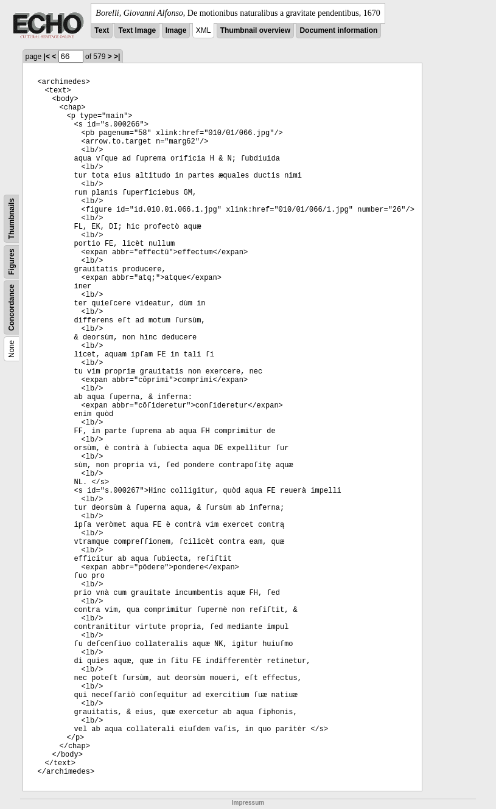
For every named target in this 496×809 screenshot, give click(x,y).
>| (117, 56)
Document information (338, 30)
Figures (11, 262)
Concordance (11, 307)
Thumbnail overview (255, 30)
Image (176, 30)
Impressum (248, 802)
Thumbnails (11, 218)
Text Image (137, 30)
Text (101, 30)
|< (47, 56)
